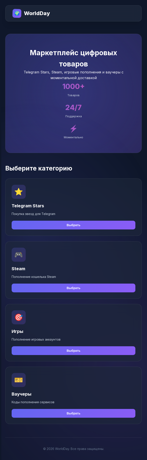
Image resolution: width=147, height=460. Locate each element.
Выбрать (74, 225)
